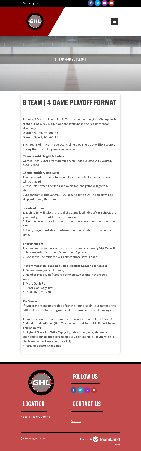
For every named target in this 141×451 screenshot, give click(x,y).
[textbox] (70, 222)
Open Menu (114, 21)
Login (117, 444)
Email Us (75, 421)
